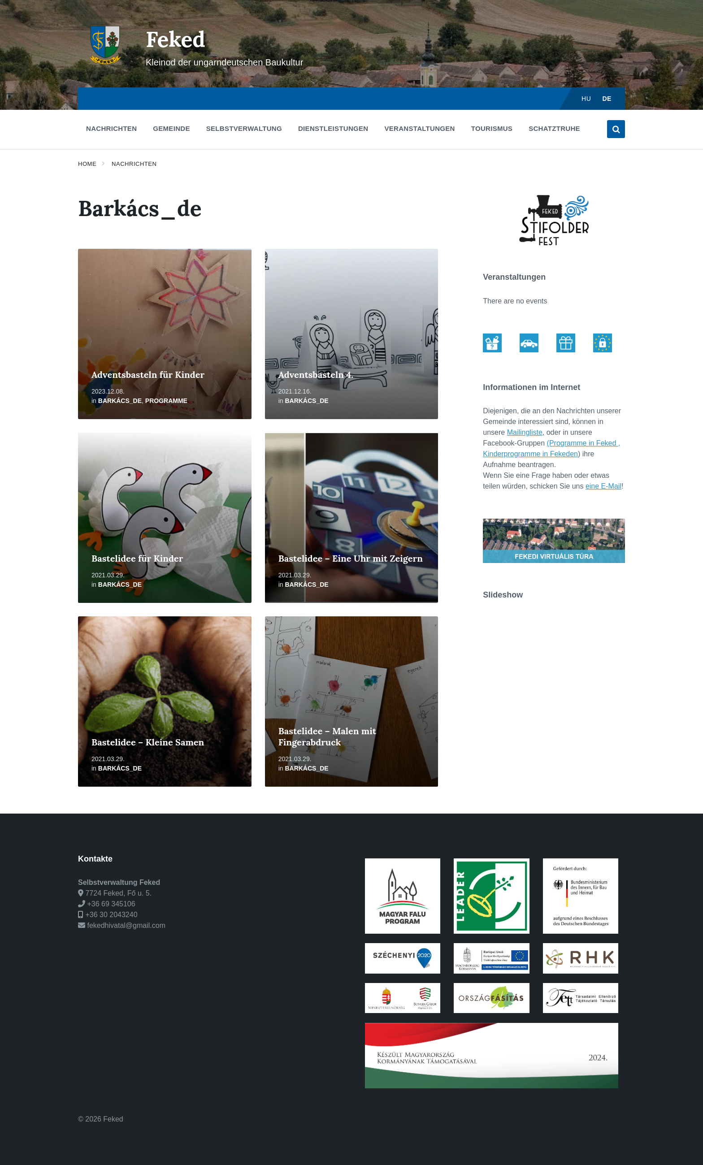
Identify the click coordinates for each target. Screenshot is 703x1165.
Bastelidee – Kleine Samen (147, 742)
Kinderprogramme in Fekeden (530, 454)
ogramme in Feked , (588, 443)
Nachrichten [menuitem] (111, 128)
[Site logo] (105, 70)
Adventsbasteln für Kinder (147, 374)
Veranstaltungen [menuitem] (419, 128)
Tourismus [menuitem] (491, 128)
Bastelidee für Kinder (137, 558)
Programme (166, 400)
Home (87, 163)
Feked (175, 39)
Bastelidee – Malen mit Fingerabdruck (327, 736)
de (607, 98)
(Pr (551, 443)
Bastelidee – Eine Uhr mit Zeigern (350, 558)
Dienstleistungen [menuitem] (333, 128)
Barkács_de (120, 400)
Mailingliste (524, 432)
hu (586, 98)
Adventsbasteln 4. (315, 374)
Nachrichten (134, 163)
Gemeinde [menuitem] (171, 128)
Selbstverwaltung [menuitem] (244, 128)
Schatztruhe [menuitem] (554, 128)
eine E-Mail (603, 486)
